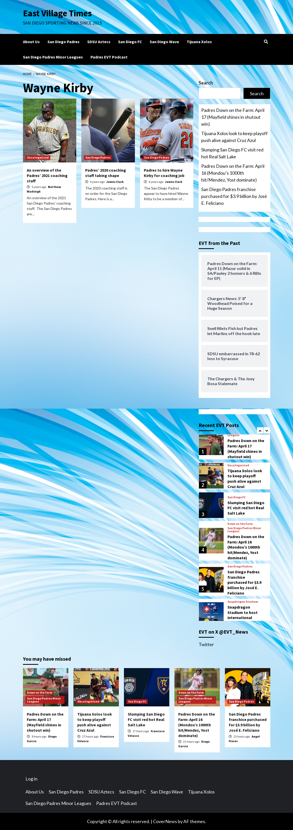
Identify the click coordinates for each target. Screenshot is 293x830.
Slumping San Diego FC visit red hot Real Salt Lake (232, 153)
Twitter (206, 644)
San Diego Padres (63, 41)
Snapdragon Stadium (242, 601)
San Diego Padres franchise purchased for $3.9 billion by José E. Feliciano (234, 196)
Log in (31, 778)
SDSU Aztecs (98, 41)
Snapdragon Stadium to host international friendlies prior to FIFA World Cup (243, 617)
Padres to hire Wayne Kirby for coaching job (164, 173)
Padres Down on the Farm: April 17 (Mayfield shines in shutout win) (232, 117)
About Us (31, 41)
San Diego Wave (164, 41)
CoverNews (165, 821)
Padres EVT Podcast (109, 57)
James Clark (115, 182)
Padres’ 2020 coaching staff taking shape (105, 173)
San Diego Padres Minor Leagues (53, 57)
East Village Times (57, 13)
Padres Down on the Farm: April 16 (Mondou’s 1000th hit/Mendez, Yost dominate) (232, 173)
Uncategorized (38, 157)
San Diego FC (130, 41)
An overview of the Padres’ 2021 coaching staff (47, 175)
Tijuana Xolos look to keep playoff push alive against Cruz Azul (234, 137)
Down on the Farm (240, 523)
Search (206, 83)
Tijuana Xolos (199, 41)
